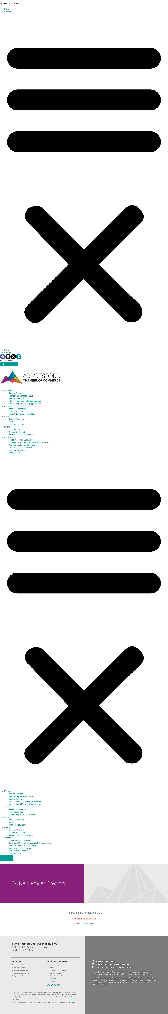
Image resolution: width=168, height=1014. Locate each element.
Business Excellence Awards (21, 435)
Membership (9, 390)
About (6, 416)
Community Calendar (17, 432)
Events (7, 427)
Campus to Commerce (18, 450)
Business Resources (17, 409)
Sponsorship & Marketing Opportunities (25, 403)
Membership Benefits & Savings (22, 396)
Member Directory (16, 398)
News (6, 9)
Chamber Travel (15, 453)
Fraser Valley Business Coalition (22, 414)
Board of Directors (16, 419)
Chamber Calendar (16, 429)
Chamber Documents (18, 424)
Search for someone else (84, 918)
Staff (11, 422)
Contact (7, 11)
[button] (84, 181)
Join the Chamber (16, 393)
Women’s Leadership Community (22, 445)
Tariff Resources (16, 411)
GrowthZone (89, 923)
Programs (8, 437)
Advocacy (8, 406)
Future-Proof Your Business (20, 440)
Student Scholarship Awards (20, 448)
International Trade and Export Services (25, 401)
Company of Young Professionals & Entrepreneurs (30, 442)
